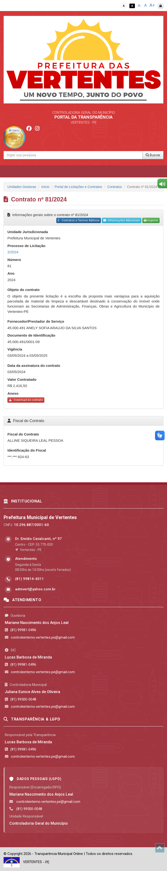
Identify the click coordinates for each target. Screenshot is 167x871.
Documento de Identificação (31, 335)
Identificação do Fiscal (26, 450)
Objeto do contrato (23, 290)
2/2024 (12, 252)
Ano (10, 273)
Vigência (14, 349)
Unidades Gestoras (21, 187)
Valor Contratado (21, 379)
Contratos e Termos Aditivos (78, 220)
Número (14, 260)
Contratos (114, 187)
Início (45, 187)
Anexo (12, 393)
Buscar (153, 155)
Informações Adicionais (121, 220)
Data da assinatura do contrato (33, 365)
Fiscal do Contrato (23, 434)
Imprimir (151, 220)
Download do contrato (26, 400)
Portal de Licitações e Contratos (78, 187)
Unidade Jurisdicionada (27, 232)
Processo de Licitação (26, 246)
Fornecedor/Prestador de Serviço (35, 321)
